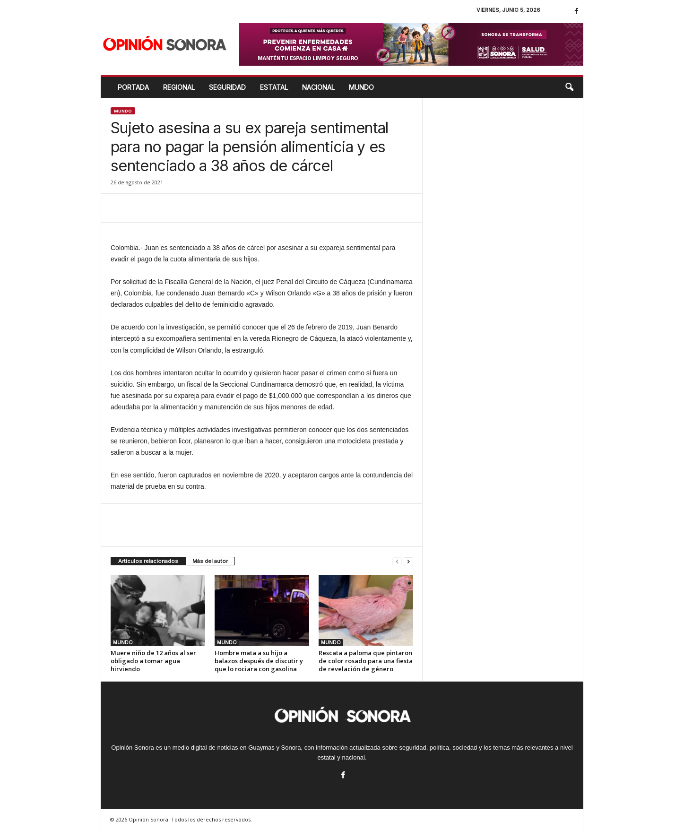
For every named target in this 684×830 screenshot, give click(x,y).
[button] (569, 87)
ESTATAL (274, 87)
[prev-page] (397, 561)
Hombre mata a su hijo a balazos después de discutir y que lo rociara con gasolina (259, 660)
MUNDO (361, 87)
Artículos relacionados (148, 561)
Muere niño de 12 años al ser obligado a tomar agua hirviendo (153, 660)
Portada (133, 87)
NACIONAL (318, 87)
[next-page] (408, 561)
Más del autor (210, 561)
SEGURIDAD (227, 87)
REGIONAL (179, 87)
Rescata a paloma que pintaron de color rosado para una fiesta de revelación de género (366, 660)
